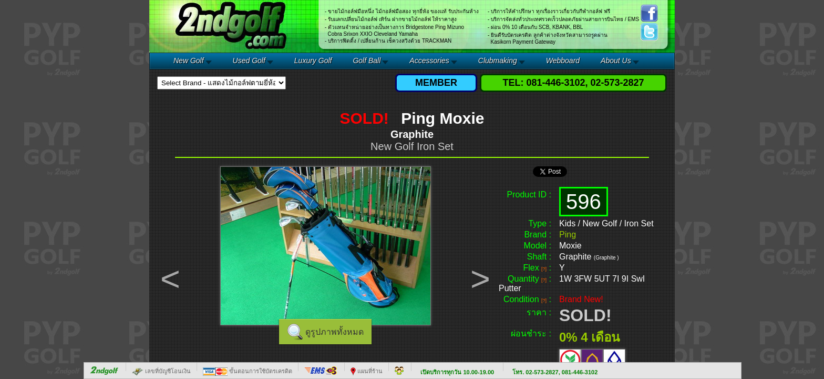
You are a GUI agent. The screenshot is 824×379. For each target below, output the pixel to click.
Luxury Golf (313, 60)
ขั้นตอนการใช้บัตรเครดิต (247, 371)
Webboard (563, 60)
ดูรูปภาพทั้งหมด (334, 331)
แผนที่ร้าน (367, 371)
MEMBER (436, 82)
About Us (616, 60)
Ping (567, 234)
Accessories (429, 60)
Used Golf (249, 60)
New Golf (188, 60)
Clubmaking (497, 60)
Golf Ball (366, 60)
